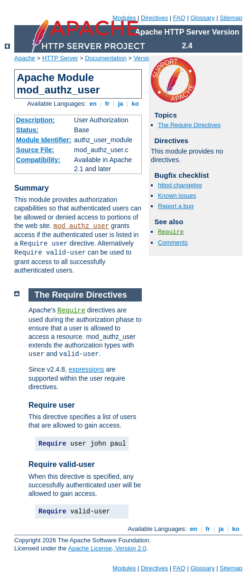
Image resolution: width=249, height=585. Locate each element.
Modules (124, 17)
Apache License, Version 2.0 (107, 548)
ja (120, 103)
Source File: (35, 150)
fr (107, 103)
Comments (173, 242)
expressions (86, 369)
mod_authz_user (82, 226)
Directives (154, 17)
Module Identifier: (44, 140)
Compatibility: (38, 160)
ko (135, 103)
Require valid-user (61, 464)
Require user (51, 405)
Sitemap (231, 17)
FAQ (179, 17)
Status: (27, 130)
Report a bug (176, 206)
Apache (24, 58)
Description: (35, 120)
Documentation (105, 58)
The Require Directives (189, 124)
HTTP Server (60, 58)
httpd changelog (180, 185)
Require (171, 232)
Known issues (177, 195)
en (93, 103)
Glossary (202, 17)
